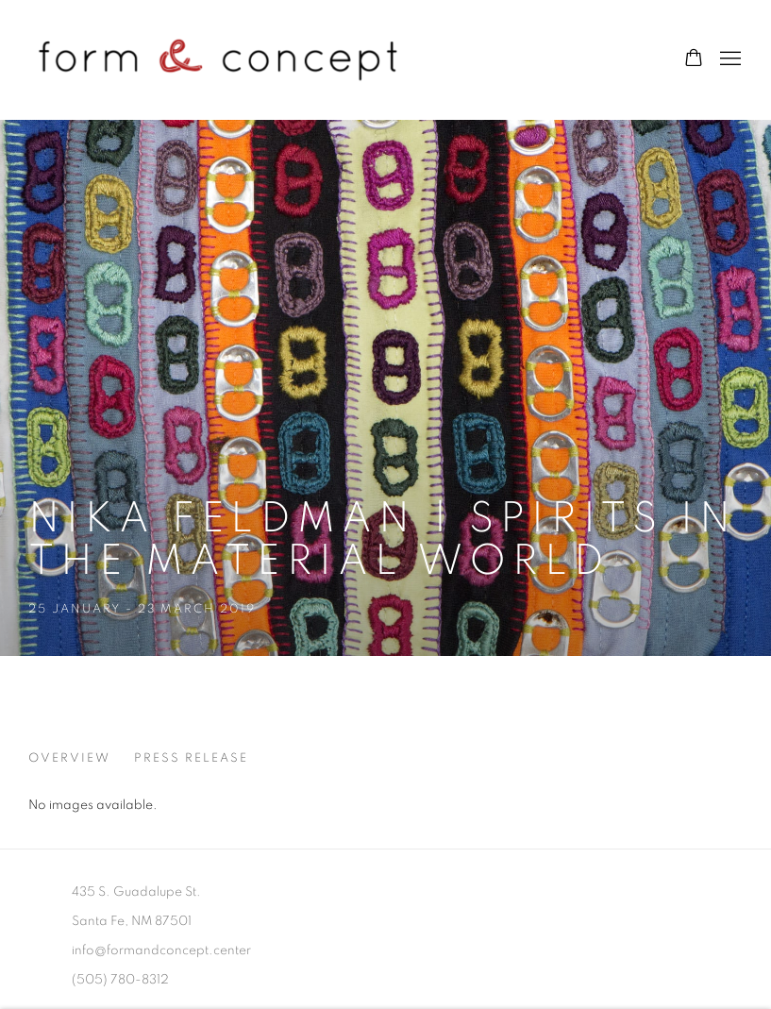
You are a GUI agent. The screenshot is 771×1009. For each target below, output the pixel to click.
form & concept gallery (217, 59)
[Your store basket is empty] (693, 59)
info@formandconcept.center (161, 950)
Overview (69, 758)
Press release (191, 758)
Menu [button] (728, 59)
